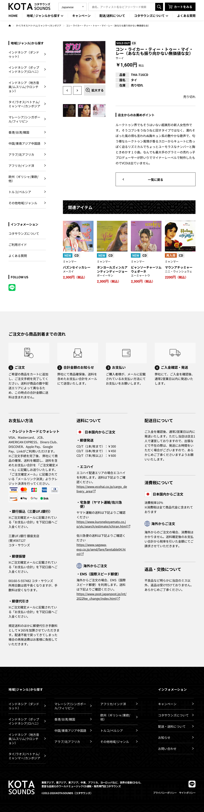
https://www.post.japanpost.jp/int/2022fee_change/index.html (101, 596)
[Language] (72, 7)
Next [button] (77, 90)
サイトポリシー (187, 792)
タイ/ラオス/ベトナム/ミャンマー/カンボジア (38, 25)
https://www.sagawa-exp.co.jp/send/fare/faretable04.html (101, 549)
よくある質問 (17, 255)
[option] (84, 62)
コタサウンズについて (23, 233)
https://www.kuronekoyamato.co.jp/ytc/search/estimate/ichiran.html (101, 523)
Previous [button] (67, 90)
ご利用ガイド (17, 244)
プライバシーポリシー (164, 792)
